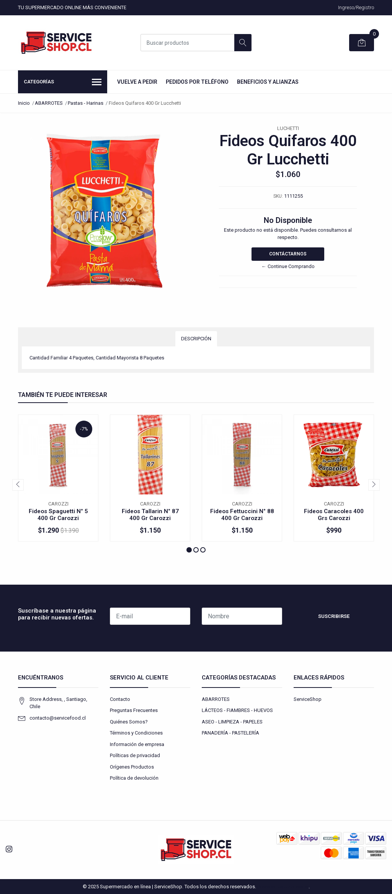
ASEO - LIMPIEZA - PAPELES (232, 722)
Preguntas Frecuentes (134, 710)
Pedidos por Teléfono (197, 82)
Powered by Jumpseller (283, 886)
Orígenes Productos (132, 767)
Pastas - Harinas (85, 103)
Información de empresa (137, 744)
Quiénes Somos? (129, 722)
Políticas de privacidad (135, 755)
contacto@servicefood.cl (57, 718)
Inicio (24, 103)
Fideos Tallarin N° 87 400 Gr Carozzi (150, 515)
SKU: (278, 196)
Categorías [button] (62, 82)
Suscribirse (334, 616)
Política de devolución (134, 778)
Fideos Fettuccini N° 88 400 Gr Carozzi (242, 515)
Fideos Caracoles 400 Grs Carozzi (334, 515)
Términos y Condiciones (136, 733)
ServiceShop (308, 699)
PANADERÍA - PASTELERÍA (230, 733)
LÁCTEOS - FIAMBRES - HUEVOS (237, 710)
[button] (189, 550)
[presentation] (18, 485)
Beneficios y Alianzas (268, 82)
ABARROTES (49, 103)
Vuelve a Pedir (137, 82)
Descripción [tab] (196, 338)
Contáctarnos (288, 254)
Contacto (120, 699)
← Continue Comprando (288, 266)
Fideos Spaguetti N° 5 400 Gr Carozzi (58, 515)
